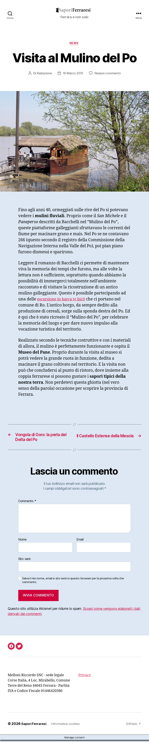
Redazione (43, 74)
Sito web (24, 561)
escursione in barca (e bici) (63, 299)
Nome (22, 541)
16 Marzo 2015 (73, 74)
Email (80, 541)
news (74, 43)
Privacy (84, 677)
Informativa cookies (68, 726)
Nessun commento (108, 74)
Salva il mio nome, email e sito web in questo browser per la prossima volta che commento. (73, 582)
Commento (27, 503)
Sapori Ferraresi (34, 726)
